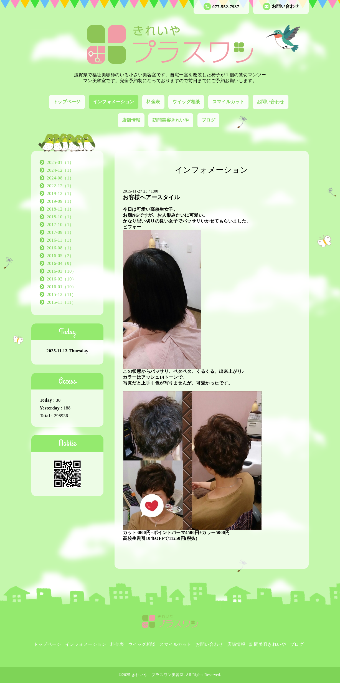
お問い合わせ (281, 6)
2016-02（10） (62, 279)
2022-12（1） (60, 185)
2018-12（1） (60, 209)
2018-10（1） (60, 216)
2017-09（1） (60, 232)
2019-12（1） (60, 193)
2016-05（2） (60, 255)
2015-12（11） (61, 294)
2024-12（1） (60, 170)
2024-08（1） (60, 178)
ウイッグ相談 (186, 101)
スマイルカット (228, 101)
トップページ (67, 101)
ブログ (208, 120)
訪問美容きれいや (171, 120)
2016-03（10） (62, 271)
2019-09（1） (60, 201)
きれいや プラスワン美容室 (157, 675)
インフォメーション (113, 101)
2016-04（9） (60, 263)
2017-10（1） (60, 224)
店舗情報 (131, 120)
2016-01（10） (62, 286)
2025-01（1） (60, 162)
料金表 (153, 101)
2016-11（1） (60, 240)
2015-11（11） (61, 302)
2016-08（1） (60, 248)
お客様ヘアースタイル (151, 197)
